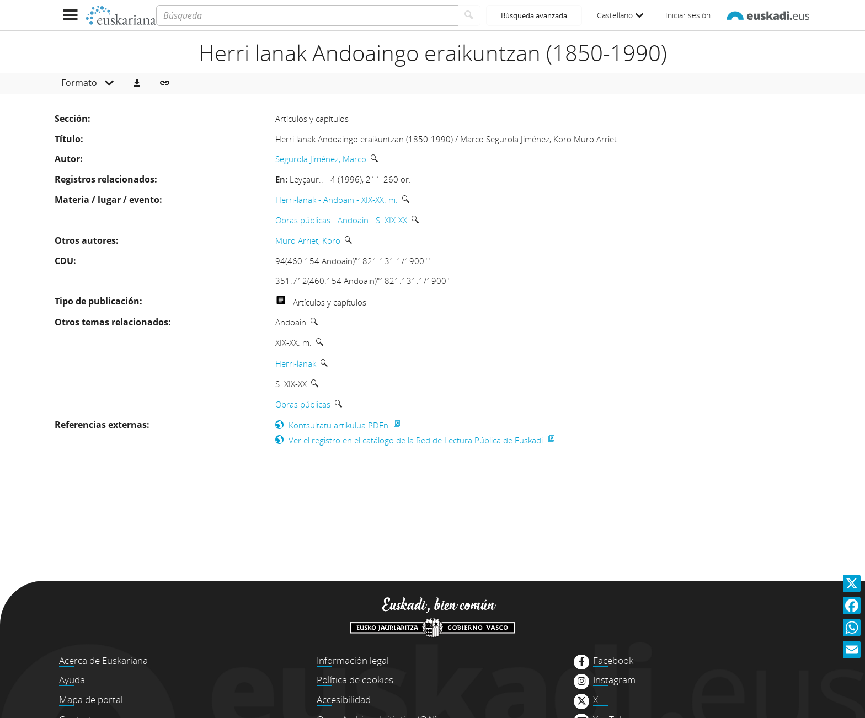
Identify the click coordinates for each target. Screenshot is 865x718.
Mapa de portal (91, 699)
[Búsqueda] (307, 15)
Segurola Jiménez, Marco (320, 158)
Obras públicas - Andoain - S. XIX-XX (341, 220)
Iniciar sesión (688, 15)
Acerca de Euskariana (103, 660)
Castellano (620, 15)
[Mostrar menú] (70, 15)
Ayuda (72, 679)
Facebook (613, 660)
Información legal (353, 660)
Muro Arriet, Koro (307, 240)
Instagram (614, 680)
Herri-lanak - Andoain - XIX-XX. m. (336, 199)
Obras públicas (302, 404)
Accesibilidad (344, 699)
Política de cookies (355, 679)
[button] (137, 83)
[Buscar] (469, 15)
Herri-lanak (295, 363)
